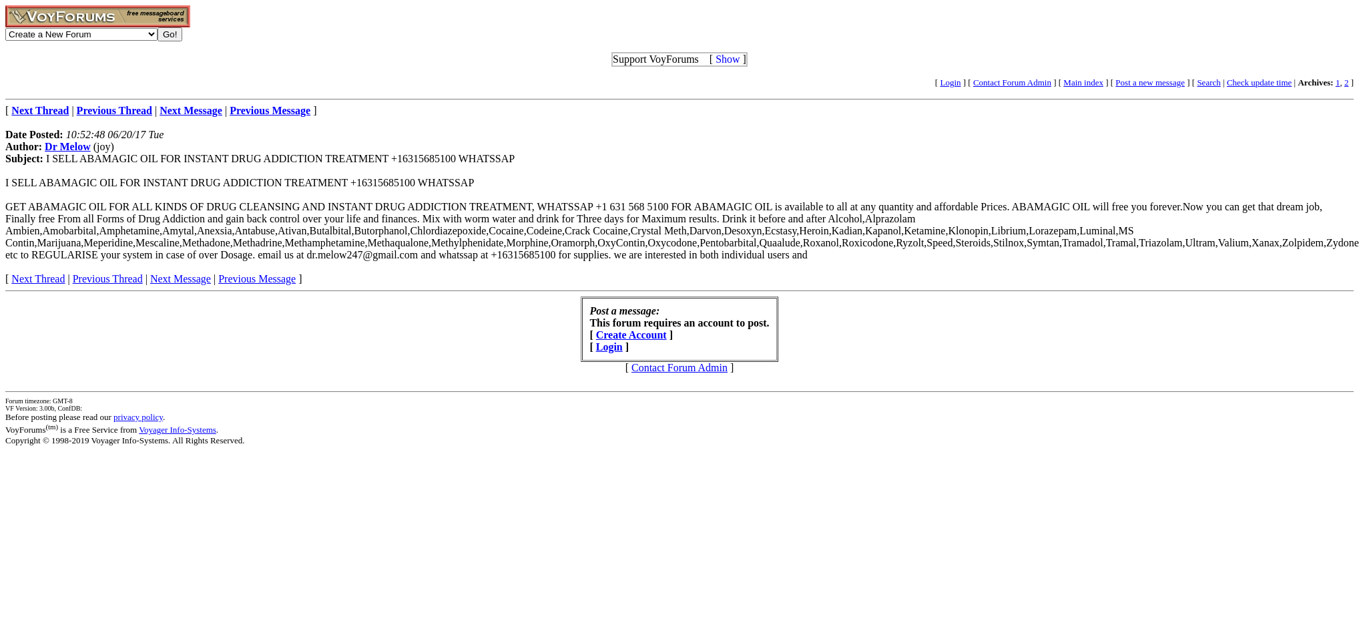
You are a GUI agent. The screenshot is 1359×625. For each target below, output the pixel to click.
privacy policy (138, 417)
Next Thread (38, 278)
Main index (1083, 82)
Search (1208, 82)
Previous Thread (108, 278)
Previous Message (257, 278)
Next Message (180, 278)
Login (950, 82)
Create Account (631, 335)
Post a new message (1150, 82)
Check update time (1259, 82)
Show (728, 59)
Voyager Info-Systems (177, 430)
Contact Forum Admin (1012, 82)
